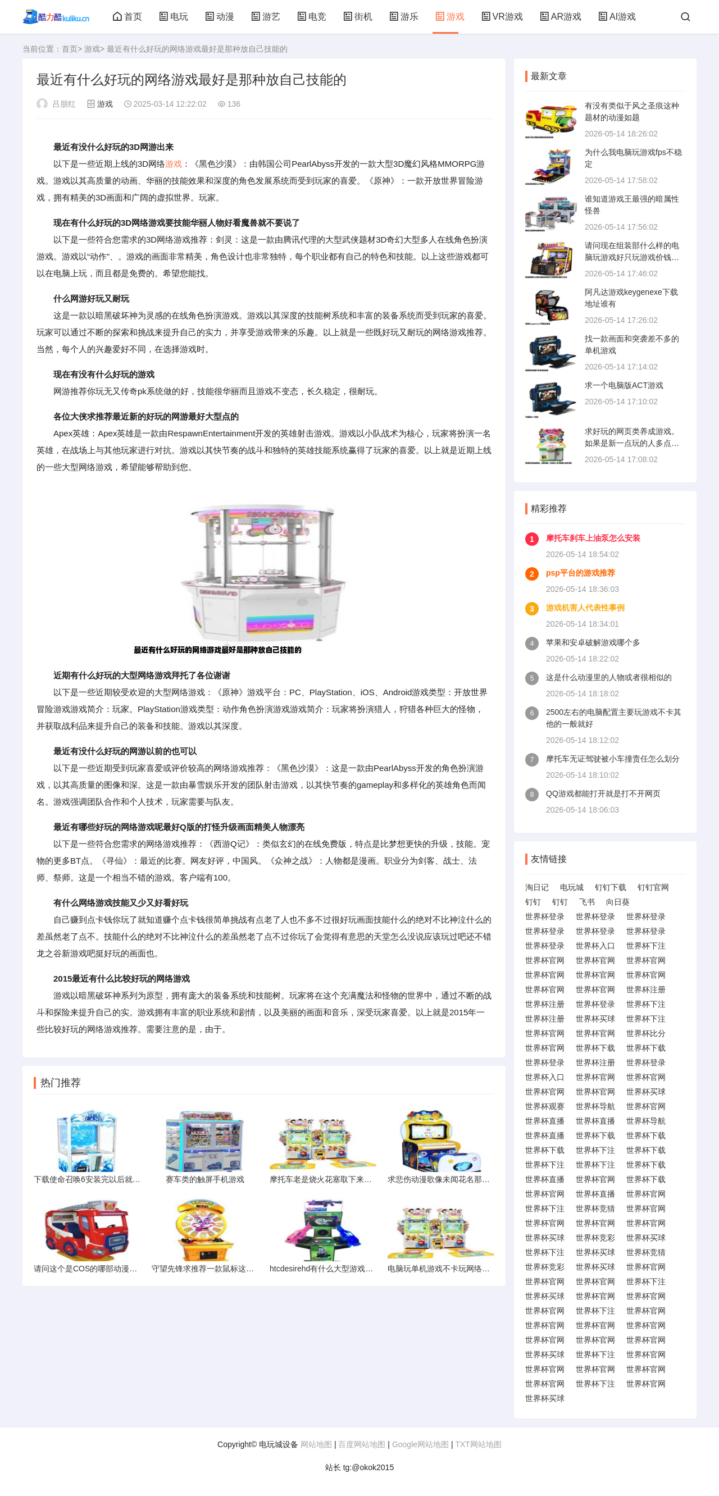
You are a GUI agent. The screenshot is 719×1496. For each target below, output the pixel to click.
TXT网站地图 (478, 1444)
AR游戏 (560, 16)
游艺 (265, 16)
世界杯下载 (595, 1047)
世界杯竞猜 (595, 1208)
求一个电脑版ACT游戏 (624, 385)
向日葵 (618, 901)
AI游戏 (617, 16)
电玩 (173, 16)
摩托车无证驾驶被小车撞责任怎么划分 (613, 758)
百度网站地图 (361, 1444)
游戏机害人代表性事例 (585, 607)
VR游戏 (502, 16)
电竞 (311, 16)
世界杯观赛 (545, 1106)
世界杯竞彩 (595, 1237)
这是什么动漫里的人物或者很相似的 (609, 677)
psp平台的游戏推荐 (580, 572)
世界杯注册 (646, 989)
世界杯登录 (545, 916)
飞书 (587, 901)
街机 (357, 16)
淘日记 (537, 887)
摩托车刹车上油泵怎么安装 (593, 537)
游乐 (403, 16)
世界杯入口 (595, 945)
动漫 (219, 16)
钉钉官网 (653, 887)
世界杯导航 (595, 1106)
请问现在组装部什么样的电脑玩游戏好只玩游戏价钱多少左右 (632, 257)
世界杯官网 (545, 960)
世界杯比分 (646, 1033)
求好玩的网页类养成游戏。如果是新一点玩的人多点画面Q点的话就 (632, 443)
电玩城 (572, 887)
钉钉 (533, 901)
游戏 (450, 16)
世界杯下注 (646, 945)
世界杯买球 (595, 1018)
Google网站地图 (420, 1444)
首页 (127, 16)
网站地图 (316, 1444)
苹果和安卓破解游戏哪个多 (593, 642)
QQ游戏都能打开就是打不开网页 (603, 793)
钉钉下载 (610, 887)
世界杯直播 (545, 1120)
